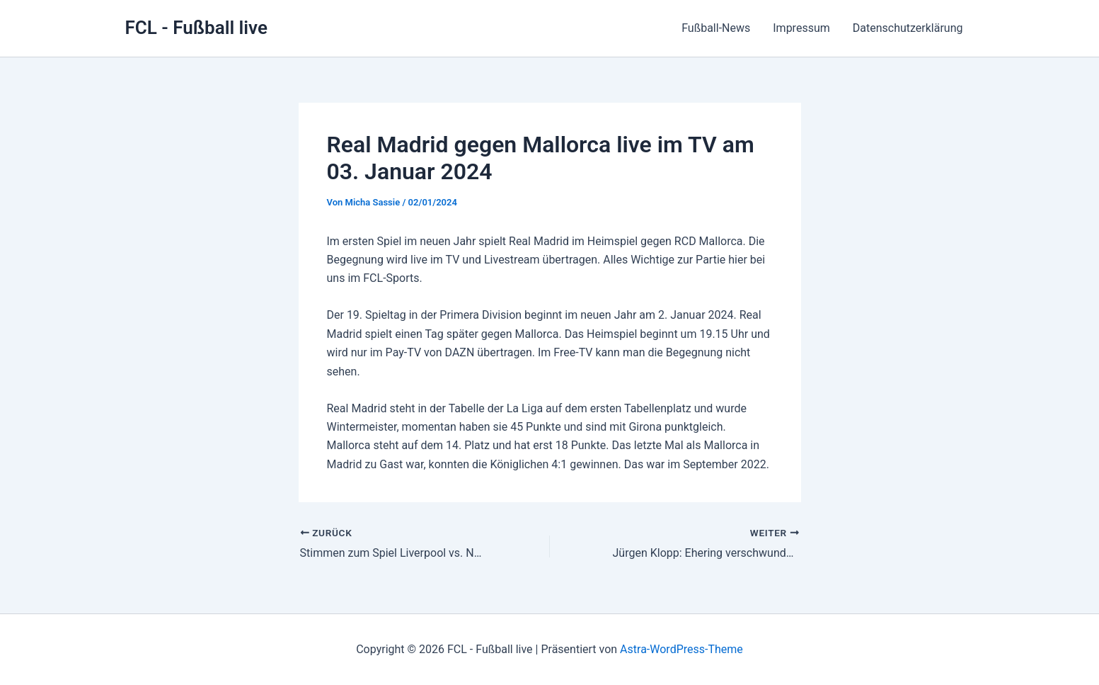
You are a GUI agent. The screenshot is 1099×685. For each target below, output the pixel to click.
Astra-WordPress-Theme (681, 649)
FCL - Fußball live (196, 27)
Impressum (801, 28)
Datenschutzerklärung (908, 28)
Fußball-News (715, 28)
